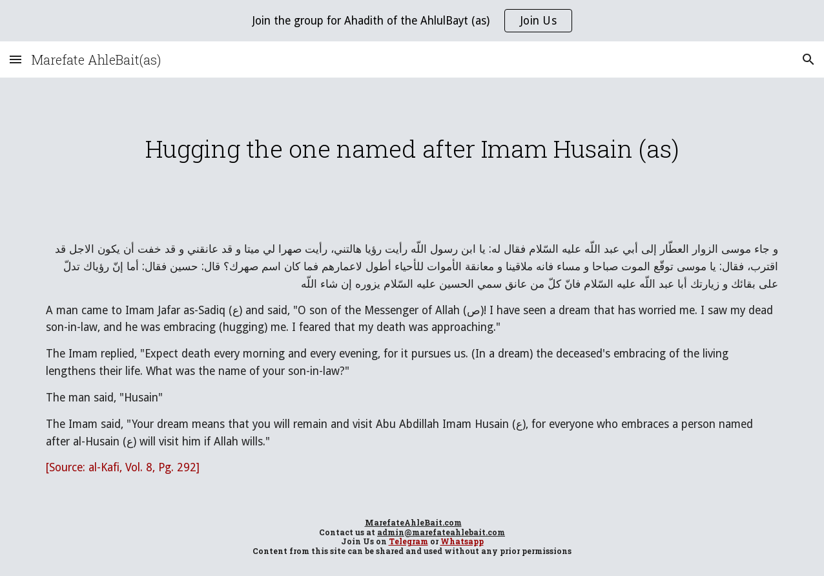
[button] (15, 59)
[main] (412, 148)
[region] (412, 20)
